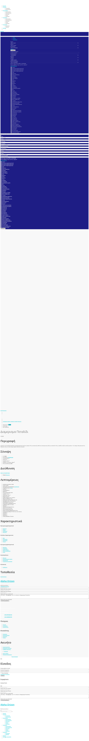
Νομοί (12, 41)
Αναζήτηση (13, 50)
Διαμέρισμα (10, 457)
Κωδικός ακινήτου (14, 51)
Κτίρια (4, 638)
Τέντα (13, 84)
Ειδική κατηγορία (14, 61)
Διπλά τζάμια (15, 78)
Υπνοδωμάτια (13, 54)
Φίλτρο (12, 49)
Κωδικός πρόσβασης (4, 671)
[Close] (1, 659)
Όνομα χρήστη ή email (5, 669)
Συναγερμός (14, 87)
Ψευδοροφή (14, 127)
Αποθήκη (14, 85)
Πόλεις (12, 44)
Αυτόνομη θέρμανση (16, 131)
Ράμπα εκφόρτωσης (16, 125)
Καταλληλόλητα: (15, 106)
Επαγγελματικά (6, 636)
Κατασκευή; (14, 114)
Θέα (13, 89)
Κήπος (13, 82)
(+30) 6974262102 (8, 615)
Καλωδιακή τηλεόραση (17, 126)
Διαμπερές (14, 123)
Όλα (14, 37)
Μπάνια (12, 56)
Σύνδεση (2, 676)
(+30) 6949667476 (8, 617)
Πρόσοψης (14, 92)
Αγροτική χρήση (15, 124)
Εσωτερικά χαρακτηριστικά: (18, 68)
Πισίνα (13, 105)
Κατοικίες (5, 637)
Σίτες (13, 79)
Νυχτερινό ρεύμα (15, 103)
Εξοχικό (13, 109)
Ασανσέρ (14, 76)
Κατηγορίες (13, 46)
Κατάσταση (2, 141)
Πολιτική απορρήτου (7, 655)
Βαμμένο (14, 81)
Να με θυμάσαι (4, 674)
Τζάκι (13, 72)
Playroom (14, 73)
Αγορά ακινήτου (6, 647)
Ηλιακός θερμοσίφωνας (17, 104)
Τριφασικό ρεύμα (15, 132)
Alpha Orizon (7, 581)
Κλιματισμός (14, 93)
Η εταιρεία (5, 626)
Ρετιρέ (13, 90)
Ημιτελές (14, 116)
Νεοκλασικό (14, 119)
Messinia (8, 475)
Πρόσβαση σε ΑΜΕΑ (16, 98)
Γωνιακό (14, 100)
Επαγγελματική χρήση (16, 111)
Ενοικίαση (15, 39)
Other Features (14, 66)
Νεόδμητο (14, 95)
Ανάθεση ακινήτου (7, 650)
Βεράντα (14, 83)
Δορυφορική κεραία (16, 88)
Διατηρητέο (14, 118)
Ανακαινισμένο (15, 120)
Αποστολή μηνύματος (5, 601)
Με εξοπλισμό (15, 130)
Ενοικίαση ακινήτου (7, 649)
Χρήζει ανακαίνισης (16, 121)
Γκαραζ (12, 58)
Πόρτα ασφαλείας (15, 74)
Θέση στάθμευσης (16, 99)
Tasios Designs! (14, 657)
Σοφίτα (13, 67)
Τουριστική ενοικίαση (16, 110)
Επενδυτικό (14, 113)
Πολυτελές (14, 129)
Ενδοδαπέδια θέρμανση (17, 102)
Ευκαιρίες (5, 635)
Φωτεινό (14, 97)
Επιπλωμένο (14, 77)
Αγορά (14, 38)
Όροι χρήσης (5, 654)
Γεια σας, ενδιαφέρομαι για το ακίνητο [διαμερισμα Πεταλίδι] (44, 597)
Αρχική (4, 625)
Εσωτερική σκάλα (15, 94)
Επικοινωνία (5, 627)
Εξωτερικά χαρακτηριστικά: (18, 69)
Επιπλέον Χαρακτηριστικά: (17, 71)
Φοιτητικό (14, 108)
